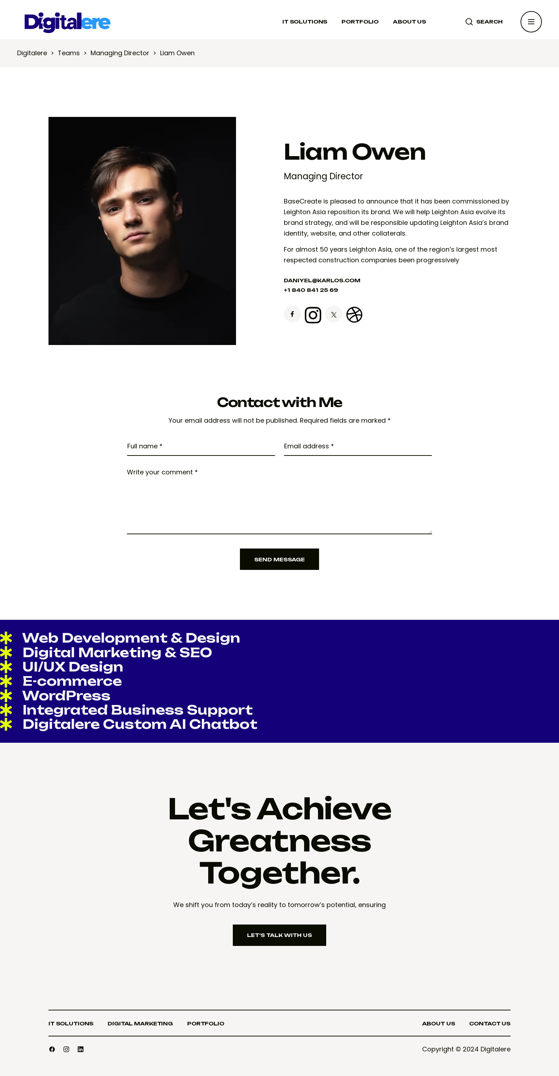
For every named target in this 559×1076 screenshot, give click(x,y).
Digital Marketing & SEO (106, 652)
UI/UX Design (61, 667)
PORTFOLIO (360, 22)
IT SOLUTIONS (304, 22)
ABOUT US (409, 22)
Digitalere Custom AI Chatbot (128, 724)
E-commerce (61, 681)
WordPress (55, 696)
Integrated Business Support (126, 710)
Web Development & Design (120, 638)
